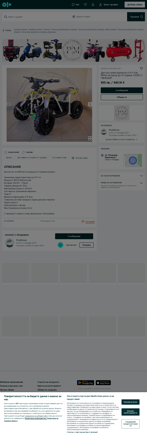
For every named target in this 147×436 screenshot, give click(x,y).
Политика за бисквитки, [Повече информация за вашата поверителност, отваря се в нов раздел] (36, 418)
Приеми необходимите (130, 412)
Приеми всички (130, 402)
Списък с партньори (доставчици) (82, 432)
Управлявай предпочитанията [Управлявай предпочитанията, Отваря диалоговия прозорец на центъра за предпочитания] (130, 424)
